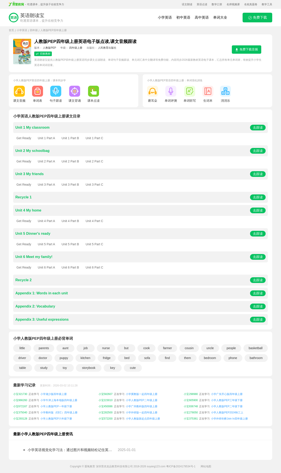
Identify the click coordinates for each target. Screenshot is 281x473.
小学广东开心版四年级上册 (227, 394)
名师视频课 (233, 4)
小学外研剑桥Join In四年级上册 (229, 418)
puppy (64, 358)
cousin (189, 348)
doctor (43, 358)
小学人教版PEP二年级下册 (227, 406)
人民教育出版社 (107, 47)
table (22, 368)
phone (233, 358)
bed (127, 358)
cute (133, 368)
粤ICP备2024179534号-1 (180, 466)
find (167, 358)
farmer (167, 348)
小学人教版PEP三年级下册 (227, 400)
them (187, 358)
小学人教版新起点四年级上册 (143, 418)
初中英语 (183, 17)
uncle (210, 348)
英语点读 (202, 4)
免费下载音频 (246, 49)
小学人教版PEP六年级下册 (56, 418)
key (112, 368)
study (43, 368)
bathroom (256, 358)
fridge (107, 358)
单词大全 (220, 17)
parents (44, 348)
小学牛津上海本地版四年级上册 (58, 400)
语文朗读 (187, 4)
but (126, 348)
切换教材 (43, 53)
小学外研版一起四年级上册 (141, 412)
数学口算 (217, 4)
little (22, 348)
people (231, 348)
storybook (88, 368)
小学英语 (165, 17)
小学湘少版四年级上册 (53, 394)
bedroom (210, 358)
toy (65, 368)
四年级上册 (75, 47)
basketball (256, 348)
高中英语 (202, 17)
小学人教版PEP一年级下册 (56, 406)
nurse (106, 348)
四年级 (34, 30)
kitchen (85, 358)
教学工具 (267, 4)
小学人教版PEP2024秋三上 (227, 412)
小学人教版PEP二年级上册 (141, 400)
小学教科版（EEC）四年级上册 (58, 412)
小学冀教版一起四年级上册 (141, 394)
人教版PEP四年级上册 (53, 30)
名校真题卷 (250, 4)
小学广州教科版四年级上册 (141, 406)
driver (22, 358)
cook (146, 348)
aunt (65, 348)
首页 (11, 30)
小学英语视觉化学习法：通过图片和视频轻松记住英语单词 (70, 451)
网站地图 (206, 466)
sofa (147, 358)
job (86, 348)
